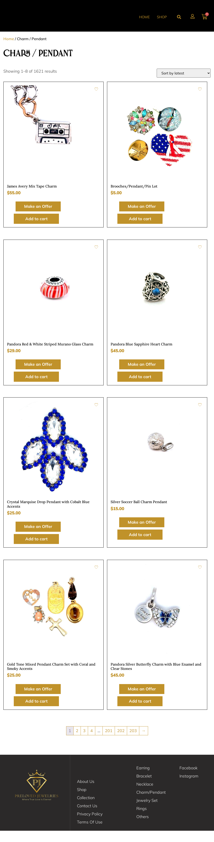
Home (144, 22)
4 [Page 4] (91, 742)
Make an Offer (36, 217)
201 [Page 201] (108, 742)
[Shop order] (184, 84)
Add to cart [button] (36, 229)
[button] (179, 22)
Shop (162, 22)
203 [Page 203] (133, 742)
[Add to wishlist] (96, 100)
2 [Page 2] (77, 742)
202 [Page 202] (121, 742)
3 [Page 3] (84, 742)
